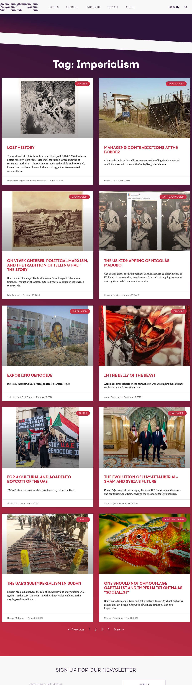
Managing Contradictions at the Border (141, 149)
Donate (113, 7)
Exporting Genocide (29, 375)
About (131, 7)
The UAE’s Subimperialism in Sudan (44, 583)
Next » (119, 629)
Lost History (21, 147)
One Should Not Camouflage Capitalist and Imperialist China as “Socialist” (143, 587)
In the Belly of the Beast (129, 375)
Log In (174, 7)
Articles (72, 7)
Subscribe (93, 7)
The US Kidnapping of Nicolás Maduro (136, 262)
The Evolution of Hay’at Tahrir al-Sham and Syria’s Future (141, 479)
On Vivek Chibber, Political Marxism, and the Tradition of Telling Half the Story (47, 265)
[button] (186, 7)
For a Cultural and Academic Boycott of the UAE (39, 479)
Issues (54, 7)
